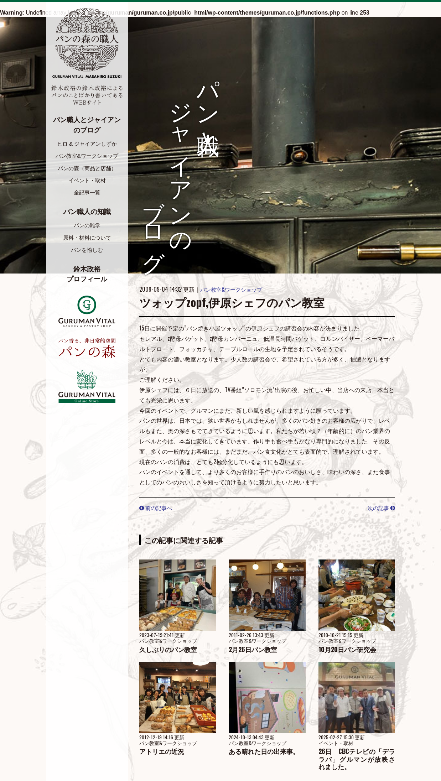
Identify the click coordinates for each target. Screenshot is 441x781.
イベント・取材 (87, 181)
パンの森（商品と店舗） (87, 169)
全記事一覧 (87, 194)
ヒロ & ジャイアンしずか (87, 144)
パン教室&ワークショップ (87, 156)
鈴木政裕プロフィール (87, 276)
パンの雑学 (87, 227)
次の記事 (380, 507)
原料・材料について (87, 239)
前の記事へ (156, 507)
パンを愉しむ (87, 252)
